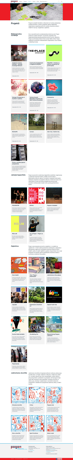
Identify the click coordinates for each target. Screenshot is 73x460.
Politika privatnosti (18, 458)
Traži (58, 1)
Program (25, 1)
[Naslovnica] (14, 1)
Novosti (34, 1)
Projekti (30, 1)
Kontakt (12, 458)
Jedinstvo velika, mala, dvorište (52, 453)
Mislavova (31, 451)
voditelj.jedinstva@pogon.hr (50, 451)
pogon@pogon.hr (31, 450)
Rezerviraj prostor (43, 1)
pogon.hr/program (52, 449)
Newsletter (25, 458)
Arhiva (38, 1)
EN (61, 1)
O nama (20, 1)
